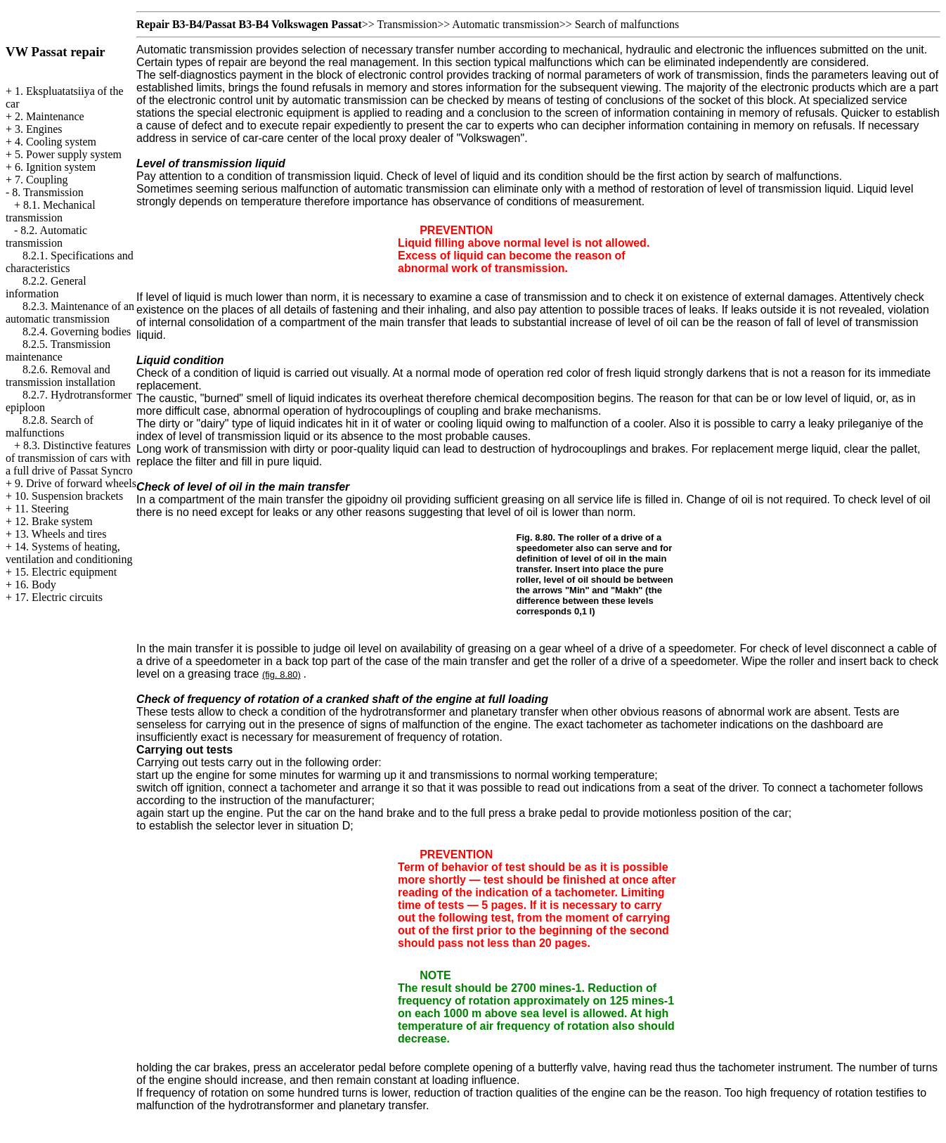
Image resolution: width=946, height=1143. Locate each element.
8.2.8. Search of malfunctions (49, 426)
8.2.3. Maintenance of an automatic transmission (70, 312)
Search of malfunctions (627, 24)
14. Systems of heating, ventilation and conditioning (69, 553)
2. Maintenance (49, 116)
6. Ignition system (55, 167)
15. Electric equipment (66, 572)
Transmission (407, 24)
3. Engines (39, 129)
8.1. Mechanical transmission (51, 211)
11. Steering (42, 509)
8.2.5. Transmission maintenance (58, 350)
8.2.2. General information (46, 287)
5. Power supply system (68, 154)
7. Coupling (41, 180)
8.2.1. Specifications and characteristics (70, 262)
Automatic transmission (505, 24)
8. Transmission (47, 192)
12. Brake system (54, 521)
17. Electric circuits (59, 597)
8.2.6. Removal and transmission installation (60, 375)
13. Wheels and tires (60, 534)
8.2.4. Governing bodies (76, 331)
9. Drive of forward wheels (75, 483)
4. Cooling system (55, 142)
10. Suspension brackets (69, 496)
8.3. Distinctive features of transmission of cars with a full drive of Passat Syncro (69, 458)
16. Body (35, 584)
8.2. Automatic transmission (46, 236)
